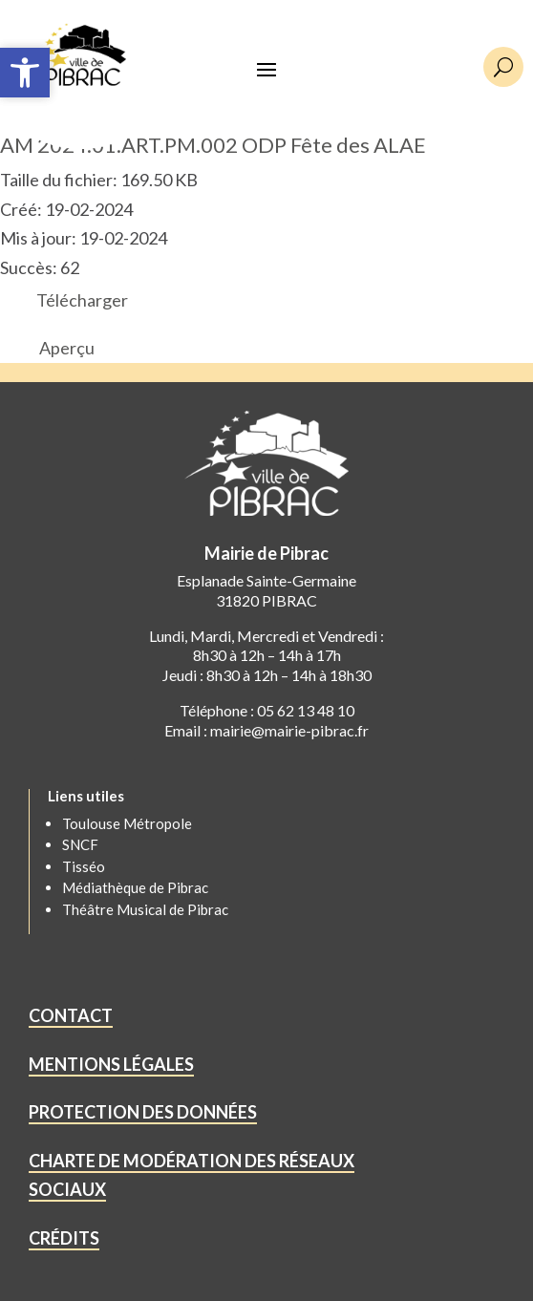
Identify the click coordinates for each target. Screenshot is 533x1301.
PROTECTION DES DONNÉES (143, 1111)
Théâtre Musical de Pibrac (145, 909)
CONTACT (71, 1015)
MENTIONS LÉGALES (111, 1064)
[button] (25, 72)
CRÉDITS (64, 1237)
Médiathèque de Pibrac (135, 887)
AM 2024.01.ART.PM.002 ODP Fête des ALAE (213, 145)
